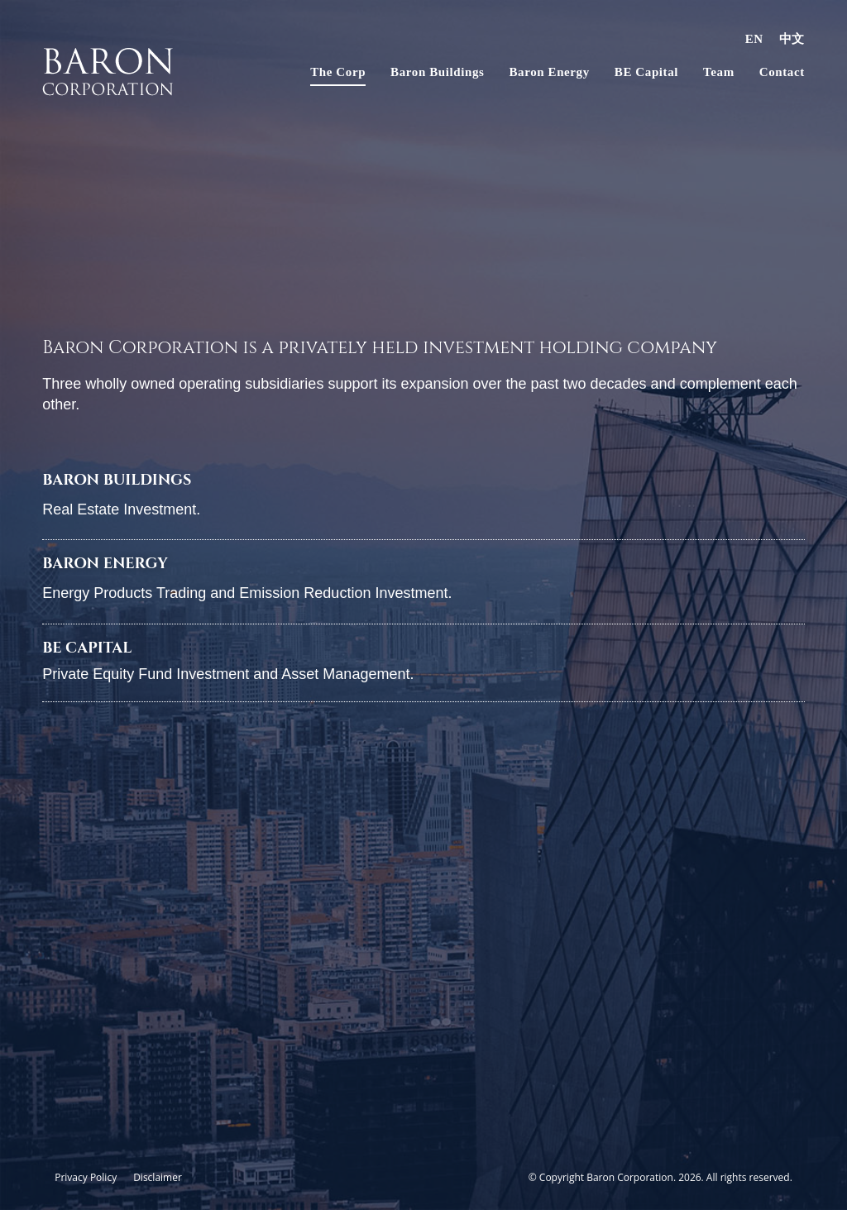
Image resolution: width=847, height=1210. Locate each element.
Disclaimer (157, 1177)
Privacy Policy (86, 1177)
